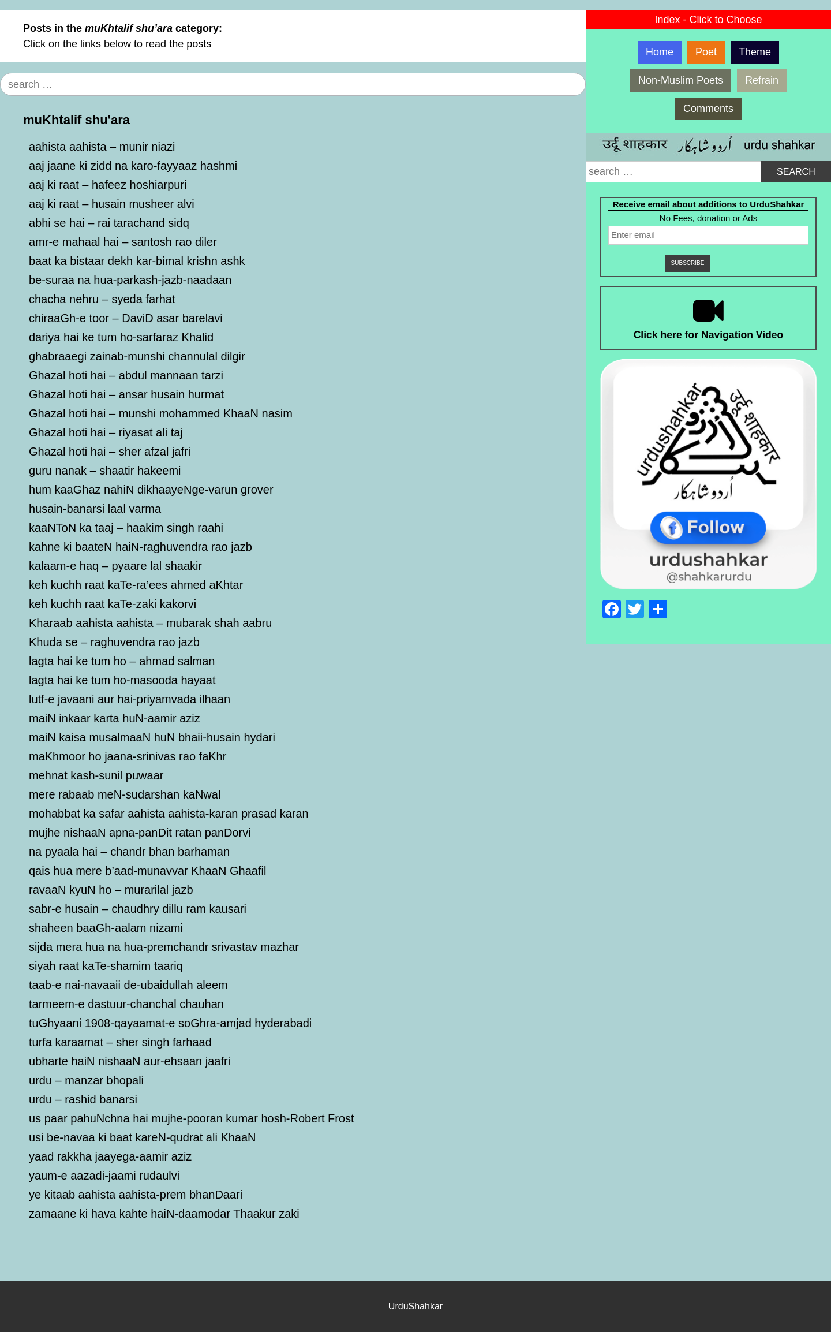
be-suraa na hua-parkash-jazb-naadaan (130, 280)
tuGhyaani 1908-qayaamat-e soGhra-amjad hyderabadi (170, 1023)
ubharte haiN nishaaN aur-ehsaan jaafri (129, 1061)
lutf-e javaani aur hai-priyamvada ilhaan (129, 699)
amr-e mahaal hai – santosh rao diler (123, 242)
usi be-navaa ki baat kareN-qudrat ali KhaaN (142, 1137)
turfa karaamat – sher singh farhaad (120, 1042)
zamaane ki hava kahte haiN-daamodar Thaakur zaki (164, 1213)
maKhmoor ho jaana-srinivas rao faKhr (127, 756)
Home (659, 52)
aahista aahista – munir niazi (102, 146)
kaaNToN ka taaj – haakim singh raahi (126, 527)
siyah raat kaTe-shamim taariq (106, 966)
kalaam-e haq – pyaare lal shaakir (115, 565)
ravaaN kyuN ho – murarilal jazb (111, 889)
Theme (755, 52)
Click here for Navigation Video (709, 335)
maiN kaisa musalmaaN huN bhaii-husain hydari (152, 737)
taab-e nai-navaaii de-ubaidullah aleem (128, 985)
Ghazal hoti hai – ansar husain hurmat (126, 394)
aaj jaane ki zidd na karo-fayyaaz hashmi (133, 165)
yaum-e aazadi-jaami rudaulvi (104, 1175)
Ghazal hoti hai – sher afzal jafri (109, 451)
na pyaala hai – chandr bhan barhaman (129, 851)
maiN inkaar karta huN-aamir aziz (114, 718)
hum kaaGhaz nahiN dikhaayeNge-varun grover (151, 489)
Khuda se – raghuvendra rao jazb (114, 642)
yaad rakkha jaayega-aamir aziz (110, 1156)
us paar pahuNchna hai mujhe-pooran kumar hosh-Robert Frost (191, 1118)
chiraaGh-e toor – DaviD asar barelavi (126, 318)
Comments (708, 108)
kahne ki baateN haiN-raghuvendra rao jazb (140, 546)
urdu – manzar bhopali (86, 1080)
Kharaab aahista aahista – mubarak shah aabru (150, 623)
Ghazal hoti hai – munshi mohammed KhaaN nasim (161, 413)
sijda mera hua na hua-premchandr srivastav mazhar (164, 947)
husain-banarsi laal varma (95, 508)
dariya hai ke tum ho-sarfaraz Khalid (121, 337)
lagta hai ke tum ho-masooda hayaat (122, 680)
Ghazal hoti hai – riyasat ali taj (106, 432)
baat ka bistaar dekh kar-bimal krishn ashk (137, 261)
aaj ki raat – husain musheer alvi (111, 203)
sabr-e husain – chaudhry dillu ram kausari (137, 908)
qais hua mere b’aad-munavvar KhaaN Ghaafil (147, 870)
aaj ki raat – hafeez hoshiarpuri (108, 184)
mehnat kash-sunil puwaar (96, 775)
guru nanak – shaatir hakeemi (105, 470)
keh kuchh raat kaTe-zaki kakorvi (112, 604)
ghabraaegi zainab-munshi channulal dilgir (137, 356)
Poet (706, 52)
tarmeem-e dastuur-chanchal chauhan (126, 1004)
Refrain (761, 80)
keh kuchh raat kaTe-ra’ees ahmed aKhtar (136, 585)
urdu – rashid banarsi (83, 1099)
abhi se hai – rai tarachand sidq (109, 223)
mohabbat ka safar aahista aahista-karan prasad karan (169, 813)
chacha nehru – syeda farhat (102, 299)
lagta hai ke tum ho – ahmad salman (122, 661)
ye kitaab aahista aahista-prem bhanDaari (135, 1194)
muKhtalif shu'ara (76, 120)
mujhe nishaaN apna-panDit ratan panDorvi (140, 832)
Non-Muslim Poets (680, 80)
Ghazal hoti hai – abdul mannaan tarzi (126, 375)
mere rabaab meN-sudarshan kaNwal (124, 794)
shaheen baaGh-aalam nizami (106, 927)
